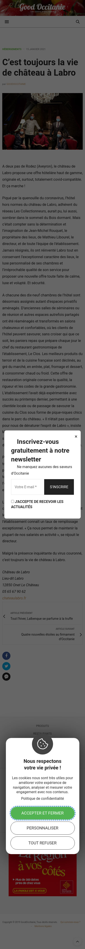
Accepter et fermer (42, 813)
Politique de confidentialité (42, 798)
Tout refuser (42, 843)
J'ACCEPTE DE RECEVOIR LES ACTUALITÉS (37, 504)
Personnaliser (42, 828)
